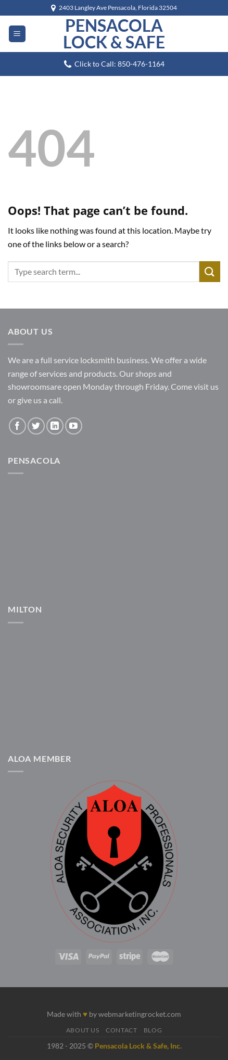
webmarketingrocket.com (139, 1014)
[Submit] (209, 271)
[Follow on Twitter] (36, 426)
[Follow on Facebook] (17, 426)
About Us (82, 1030)
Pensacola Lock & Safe (114, 33)
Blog (153, 1030)
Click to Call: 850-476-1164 (119, 64)
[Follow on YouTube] (73, 426)
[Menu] (17, 34)
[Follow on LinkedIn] (55, 426)
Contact (121, 1030)
